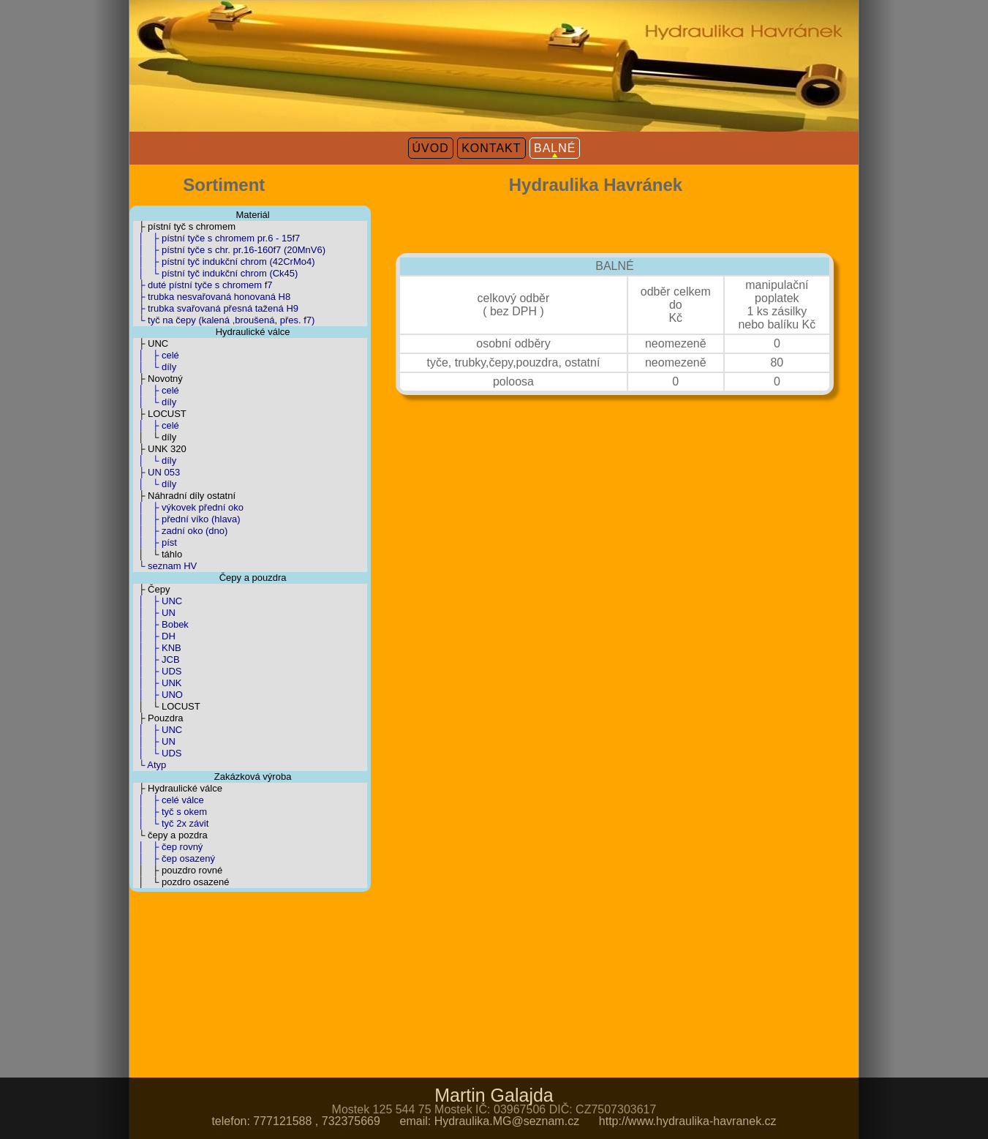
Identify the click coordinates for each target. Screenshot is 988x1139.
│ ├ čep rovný (168, 846)
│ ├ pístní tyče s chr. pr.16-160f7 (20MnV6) (229, 249)
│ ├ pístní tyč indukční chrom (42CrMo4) (224, 261)
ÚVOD (430, 148)
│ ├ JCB (156, 659)
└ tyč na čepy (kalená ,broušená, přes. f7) (223, 320)
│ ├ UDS (157, 671)
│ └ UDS (157, 753)
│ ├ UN (154, 612)
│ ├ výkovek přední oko (188, 507)
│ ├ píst (155, 542)
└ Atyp (149, 764)
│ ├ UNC (157, 600)
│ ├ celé (156, 355)
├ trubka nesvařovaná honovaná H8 (211, 296)
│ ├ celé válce (168, 799)
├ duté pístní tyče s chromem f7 (203, 284)
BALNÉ (555, 148)
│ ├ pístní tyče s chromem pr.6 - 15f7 (216, 238)
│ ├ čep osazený (174, 858)
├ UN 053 (156, 472)
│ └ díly (154, 366)
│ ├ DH (154, 636)
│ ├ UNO (158, 694)
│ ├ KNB (157, 647)
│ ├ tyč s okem (170, 811)
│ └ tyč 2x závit (170, 823)
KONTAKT (491, 148)
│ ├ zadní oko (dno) (180, 530)
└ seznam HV (165, 565)
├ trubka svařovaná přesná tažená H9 (215, 308)
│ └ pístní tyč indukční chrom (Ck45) (215, 273)
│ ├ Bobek (161, 624)
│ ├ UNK (157, 682)
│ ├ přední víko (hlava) (187, 519)
